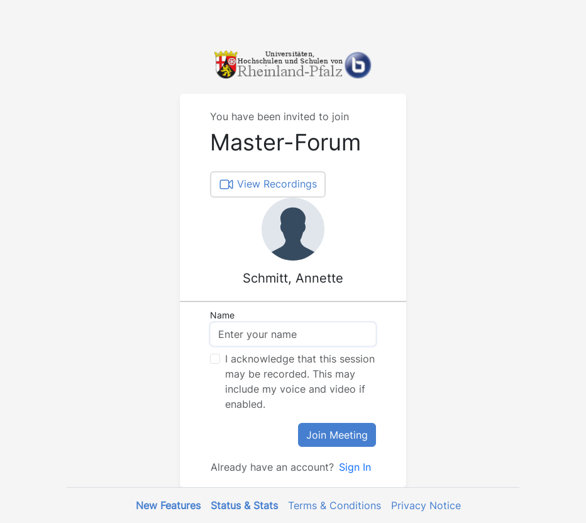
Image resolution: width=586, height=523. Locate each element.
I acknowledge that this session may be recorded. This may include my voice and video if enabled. (300, 381)
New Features (168, 505)
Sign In (355, 467)
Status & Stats (244, 505)
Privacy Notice (426, 505)
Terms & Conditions (334, 505)
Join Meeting (337, 435)
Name (222, 315)
